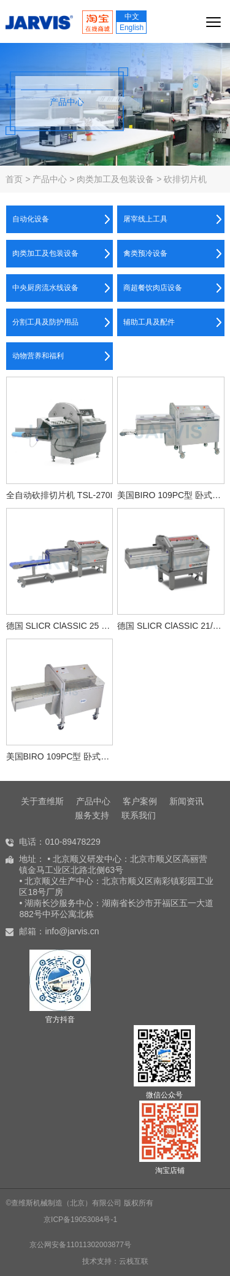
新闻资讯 (186, 801)
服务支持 (92, 815)
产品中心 (50, 179)
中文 (132, 16)
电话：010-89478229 (59, 842)
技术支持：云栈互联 (115, 1261)
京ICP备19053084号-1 (80, 1219)
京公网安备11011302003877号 (80, 1244)
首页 (14, 179)
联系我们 (138, 815)
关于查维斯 (42, 801)
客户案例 (140, 801)
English (132, 27)
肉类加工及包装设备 (115, 179)
